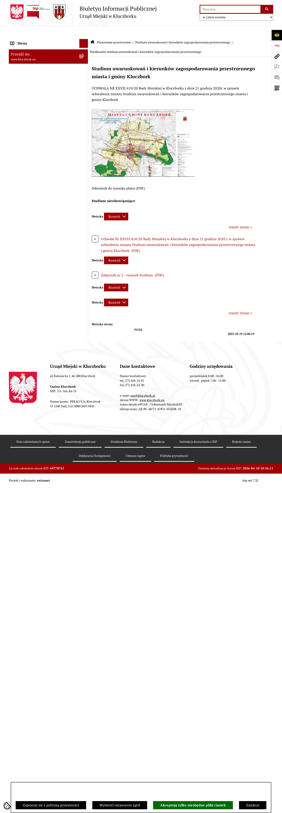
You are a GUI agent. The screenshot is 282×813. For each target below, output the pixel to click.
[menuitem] (48, 194)
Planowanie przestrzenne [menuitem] (31, 183)
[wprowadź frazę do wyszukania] (230, 9)
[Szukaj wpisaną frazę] (267, 9)
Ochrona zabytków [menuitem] (25, 403)
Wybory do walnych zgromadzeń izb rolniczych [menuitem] (39, 718)
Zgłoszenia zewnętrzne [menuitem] (29, 729)
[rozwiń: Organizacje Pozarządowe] (85, 481)
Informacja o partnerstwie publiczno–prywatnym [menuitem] (40, 618)
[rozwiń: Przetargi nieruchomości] (85, 175)
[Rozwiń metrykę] (116, 204)
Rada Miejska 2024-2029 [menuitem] (30, 49)
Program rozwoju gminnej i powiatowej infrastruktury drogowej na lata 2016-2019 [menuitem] (44, 604)
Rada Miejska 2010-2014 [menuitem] (30, 75)
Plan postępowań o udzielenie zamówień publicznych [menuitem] (43, 438)
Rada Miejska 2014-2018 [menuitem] (30, 67)
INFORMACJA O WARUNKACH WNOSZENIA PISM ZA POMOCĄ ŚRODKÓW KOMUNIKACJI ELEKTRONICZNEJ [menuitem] (37, 746)
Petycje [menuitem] (16, 472)
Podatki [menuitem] (17, 165)
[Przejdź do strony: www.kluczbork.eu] (276, 56)
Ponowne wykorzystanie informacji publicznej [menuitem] (38, 128)
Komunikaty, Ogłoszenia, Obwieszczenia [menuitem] (42, 499)
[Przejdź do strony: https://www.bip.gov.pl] (276, 45)
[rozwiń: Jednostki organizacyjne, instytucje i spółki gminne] (85, 94)
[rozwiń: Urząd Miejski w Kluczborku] (85, 85)
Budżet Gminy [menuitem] (22, 148)
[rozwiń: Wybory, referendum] (85, 548)
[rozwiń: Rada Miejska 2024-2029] (85, 49)
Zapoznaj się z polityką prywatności (51, 805)
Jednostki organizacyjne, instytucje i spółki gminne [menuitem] (44, 96)
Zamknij (252, 805)
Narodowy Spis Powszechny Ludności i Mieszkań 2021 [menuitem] (41, 687)
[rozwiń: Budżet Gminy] (85, 148)
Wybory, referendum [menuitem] (26, 548)
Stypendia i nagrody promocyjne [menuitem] (36, 707)
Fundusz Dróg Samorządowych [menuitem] (35, 675)
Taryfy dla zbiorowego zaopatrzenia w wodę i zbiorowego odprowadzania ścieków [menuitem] (44, 655)
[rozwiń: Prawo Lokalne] (85, 139)
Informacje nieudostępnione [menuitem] (33, 116)
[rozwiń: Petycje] (85, 473)
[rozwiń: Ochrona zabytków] (85, 404)
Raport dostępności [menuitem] (26, 698)
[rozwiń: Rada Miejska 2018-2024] (85, 58)
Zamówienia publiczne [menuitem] (28, 412)
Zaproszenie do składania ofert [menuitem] (35, 449)
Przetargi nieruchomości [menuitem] (30, 174)
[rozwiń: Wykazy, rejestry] (85, 540)
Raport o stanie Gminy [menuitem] (28, 156)
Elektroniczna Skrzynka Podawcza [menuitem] (37, 507)
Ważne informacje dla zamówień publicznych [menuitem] (36, 424)
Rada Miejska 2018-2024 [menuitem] (30, 58)
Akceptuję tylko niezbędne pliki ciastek (193, 805)
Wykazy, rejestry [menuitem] (23, 539)
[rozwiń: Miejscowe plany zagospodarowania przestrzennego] (85, 330)
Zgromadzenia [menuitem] (22, 574)
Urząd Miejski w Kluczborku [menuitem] (32, 84)
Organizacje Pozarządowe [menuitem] (31, 481)
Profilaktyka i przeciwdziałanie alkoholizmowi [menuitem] (35, 632)
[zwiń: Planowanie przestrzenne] (85, 183)
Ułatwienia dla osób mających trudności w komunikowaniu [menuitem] (44, 528)
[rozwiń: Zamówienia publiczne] (85, 413)
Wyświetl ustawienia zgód (119, 805)
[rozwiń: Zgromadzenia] (85, 575)
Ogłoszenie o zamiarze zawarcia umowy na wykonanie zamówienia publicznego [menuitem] (44, 461)
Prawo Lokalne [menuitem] (22, 139)
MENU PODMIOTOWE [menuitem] (28, 40)
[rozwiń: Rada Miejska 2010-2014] (85, 76)
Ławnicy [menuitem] (17, 557)
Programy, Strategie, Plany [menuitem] (31, 490)
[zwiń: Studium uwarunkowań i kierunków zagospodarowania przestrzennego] (85, 218)
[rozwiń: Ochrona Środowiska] (85, 517)
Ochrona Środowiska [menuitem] (27, 516)
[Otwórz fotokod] (276, 88)
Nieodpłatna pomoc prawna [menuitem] (32, 583)
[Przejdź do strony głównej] (83, 12)
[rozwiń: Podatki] (85, 166)
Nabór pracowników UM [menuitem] (29, 592)
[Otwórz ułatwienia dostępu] (276, 35)
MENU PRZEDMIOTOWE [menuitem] (30, 107)
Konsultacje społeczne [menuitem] (28, 643)
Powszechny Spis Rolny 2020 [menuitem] (33, 666)
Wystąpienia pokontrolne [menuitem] (30, 566)
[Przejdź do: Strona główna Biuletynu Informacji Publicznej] (92, 31)
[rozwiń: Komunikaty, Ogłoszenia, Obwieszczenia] (85, 499)
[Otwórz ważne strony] (276, 66)
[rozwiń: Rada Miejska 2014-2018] (85, 67)
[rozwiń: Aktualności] (85, 207)
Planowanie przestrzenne (114, 30)
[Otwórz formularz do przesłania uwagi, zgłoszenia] (276, 77)
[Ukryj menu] (83, 31)
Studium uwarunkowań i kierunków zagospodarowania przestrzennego (182, 30)
